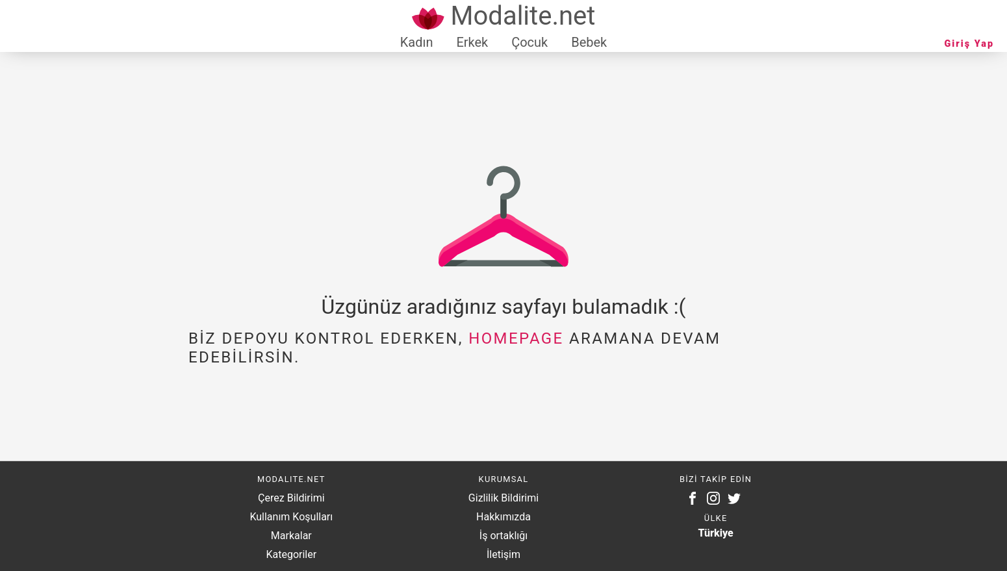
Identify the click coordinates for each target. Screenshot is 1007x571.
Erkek (472, 42)
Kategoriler (291, 554)
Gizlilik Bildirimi (503, 498)
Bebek (589, 42)
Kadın (416, 42)
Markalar (291, 535)
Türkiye (715, 533)
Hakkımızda (503, 517)
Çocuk (529, 42)
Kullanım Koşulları (291, 517)
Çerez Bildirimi (291, 498)
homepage (515, 338)
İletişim (503, 554)
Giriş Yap (969, 43)
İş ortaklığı (503, 535)
